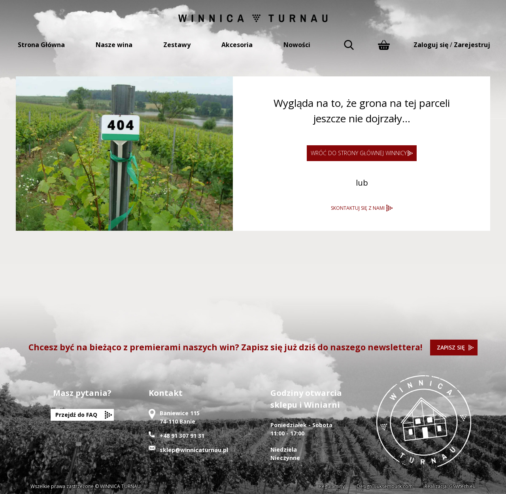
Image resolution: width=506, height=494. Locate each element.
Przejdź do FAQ (76, 414)
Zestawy (177, 44)
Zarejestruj (472, 44)
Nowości (296, 44)
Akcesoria (237, 44)
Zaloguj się (430, 44)
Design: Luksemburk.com (385, 486)
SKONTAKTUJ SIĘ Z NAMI (358, 208)
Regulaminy (332, 486)
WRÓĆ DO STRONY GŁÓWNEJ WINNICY (359, 153)
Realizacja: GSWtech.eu (450, 486)
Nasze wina (114, 44)
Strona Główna (41, 44)
